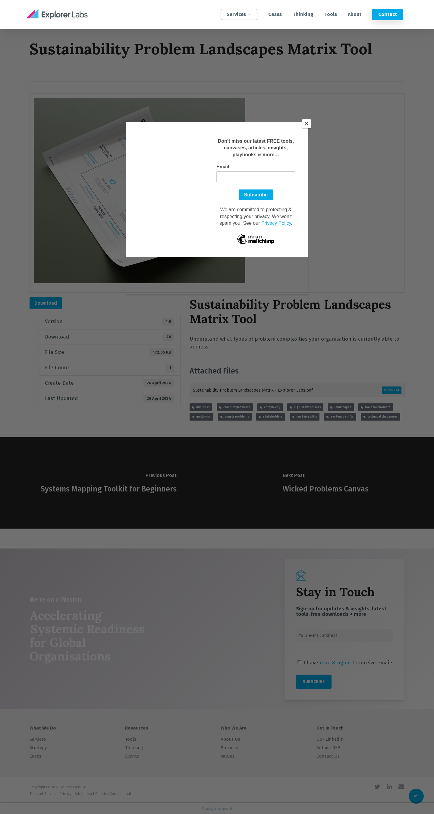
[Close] (306, 123)
